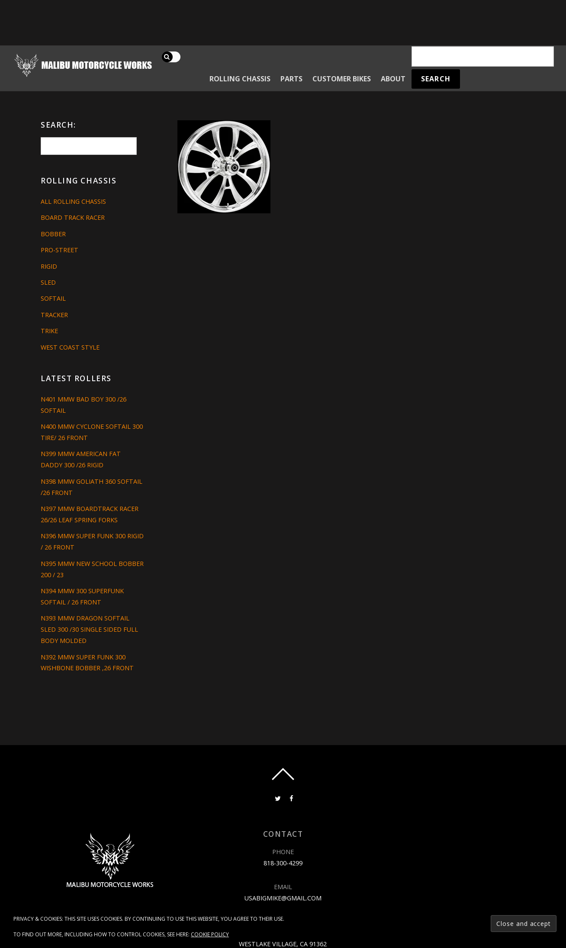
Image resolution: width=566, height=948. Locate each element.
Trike (49, 331)
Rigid (49, 266)
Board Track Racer (73, 217)
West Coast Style (70, 347)
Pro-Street (59, 250)
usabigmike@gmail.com (283, 898)
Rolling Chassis (239, 79)
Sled (48, 282)
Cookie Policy (210, 934)
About (393, 79)
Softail (53, 298)
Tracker (54, 315)
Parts (291, 79)
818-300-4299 (283, 863)
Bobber (53, 234)
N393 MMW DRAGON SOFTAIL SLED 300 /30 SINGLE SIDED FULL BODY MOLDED (89, 629)
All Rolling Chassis (73, 201)
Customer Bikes (341, 79)
